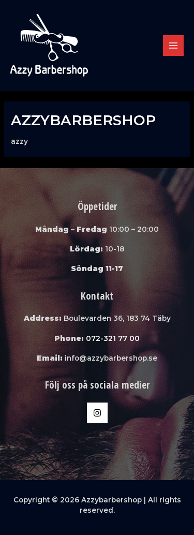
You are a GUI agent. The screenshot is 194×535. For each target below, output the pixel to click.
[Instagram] (97, 413)
